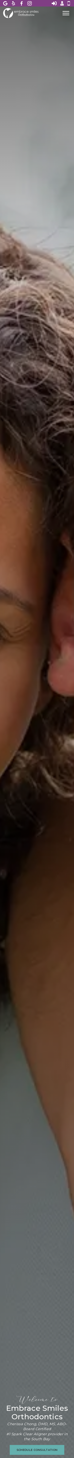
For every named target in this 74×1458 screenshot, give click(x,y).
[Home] (20, 13)
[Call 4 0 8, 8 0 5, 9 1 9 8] (69, 3)
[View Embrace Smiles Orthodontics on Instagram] (29, 3)
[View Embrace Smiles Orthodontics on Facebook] (21, 3)
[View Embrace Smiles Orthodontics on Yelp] (13, 3)
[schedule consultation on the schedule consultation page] (37, 1450)
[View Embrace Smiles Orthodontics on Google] (5, 3)
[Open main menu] (66, 13)
